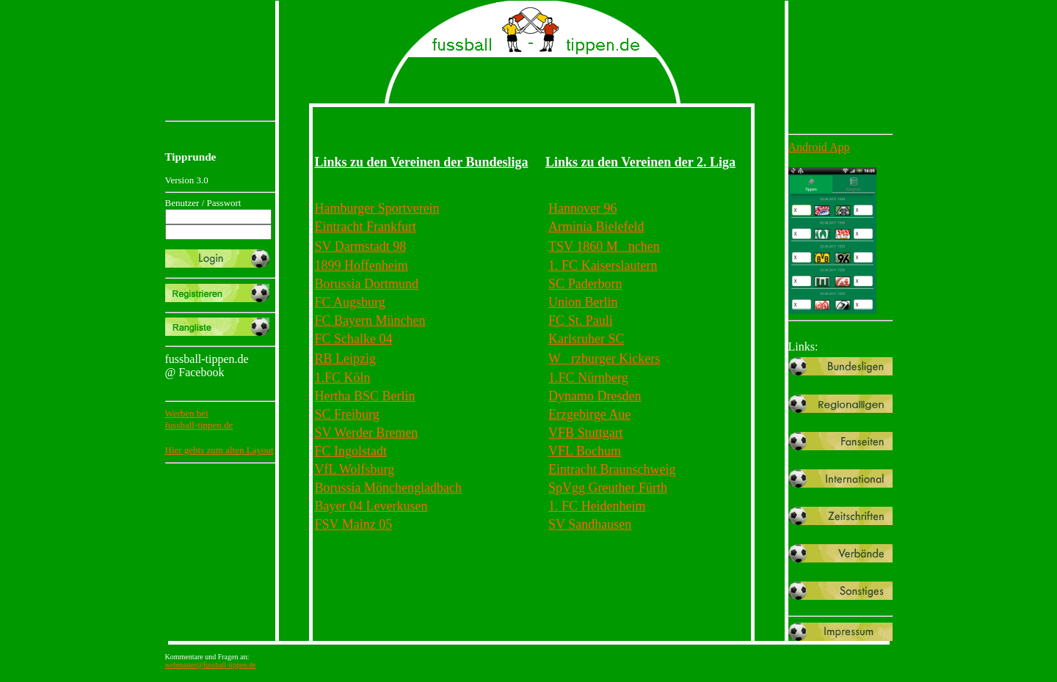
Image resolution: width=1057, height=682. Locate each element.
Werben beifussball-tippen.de (199, 419)
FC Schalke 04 (354, 338)
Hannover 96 (582, 208)
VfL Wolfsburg (355, 469)
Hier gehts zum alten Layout (219, 449)
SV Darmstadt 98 (361, 246)
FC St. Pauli (580, 320)
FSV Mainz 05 (354, 524)
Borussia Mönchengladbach (388, 487)
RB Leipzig (346, 358)
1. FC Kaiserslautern (602, 265)
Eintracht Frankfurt (365, 226)
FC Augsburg (350, 302)
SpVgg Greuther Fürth (607, 487)
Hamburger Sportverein (377, 208)
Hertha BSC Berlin (365, 396)
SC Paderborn (585, 283)
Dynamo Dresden (594, 396)
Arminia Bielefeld (596, 226)
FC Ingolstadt (351, 451)
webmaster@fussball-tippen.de (210, 665)
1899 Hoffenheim (361, 265)
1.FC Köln (343, 377)
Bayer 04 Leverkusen (371, 506)
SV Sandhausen (589, 524)
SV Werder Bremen (366, 432)
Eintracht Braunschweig (611, 469)
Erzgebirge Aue (589, 414)
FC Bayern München (370, 320)
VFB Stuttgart (585, 432)
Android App (819, 147)
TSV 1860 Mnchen (604, 246)
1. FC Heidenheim (597, 506)
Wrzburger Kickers (604, 358)
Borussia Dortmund (367, 283)
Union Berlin (583, 302)
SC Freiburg (347, 414)
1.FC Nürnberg (588, 377)
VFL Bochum (584, 451)
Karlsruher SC (586, 338)
